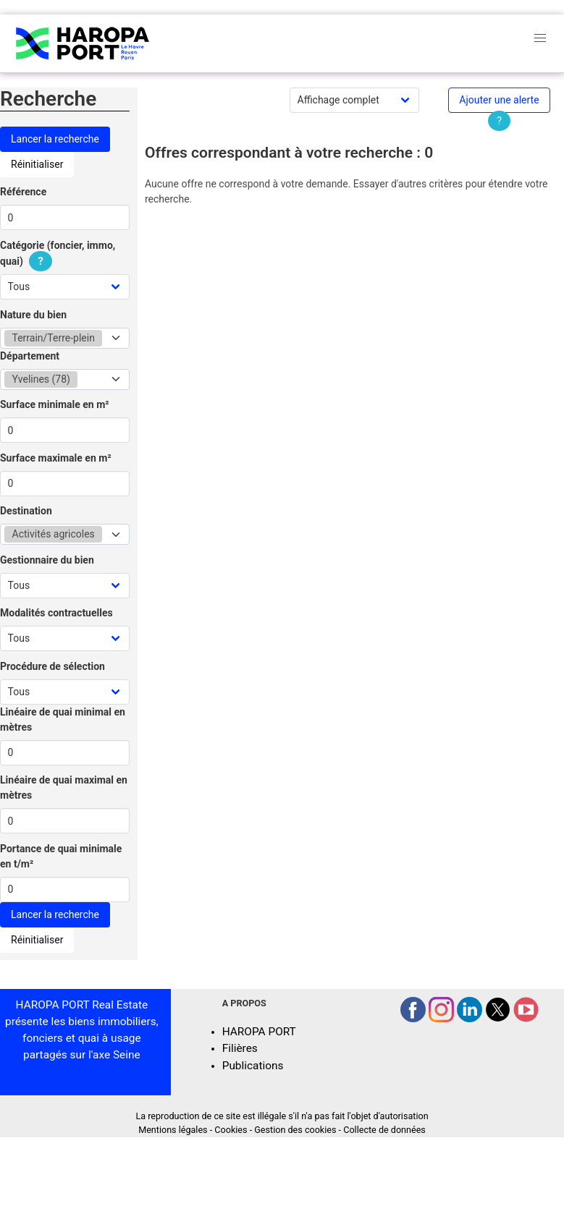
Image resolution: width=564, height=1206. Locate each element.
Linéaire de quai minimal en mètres (62, 719)
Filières (240, 1048)
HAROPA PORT (259, 1031)
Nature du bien (33, 314)
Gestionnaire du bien (47, 560)
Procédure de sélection (52, 666)
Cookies (230, 1129)
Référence (23, 192)
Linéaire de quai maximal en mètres (63, 787)
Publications (253, 1065)
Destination (26, 511)
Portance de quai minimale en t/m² (61, 856)
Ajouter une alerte (499, 100)
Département (29, 356)
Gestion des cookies (295, 1129)
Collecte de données (384, 1129)
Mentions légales (172, 1129)
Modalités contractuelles (56, 613)
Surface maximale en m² (55, 458)
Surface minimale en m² (54, 404)
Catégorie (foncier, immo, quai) (57, 253)
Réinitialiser (37, 164)
